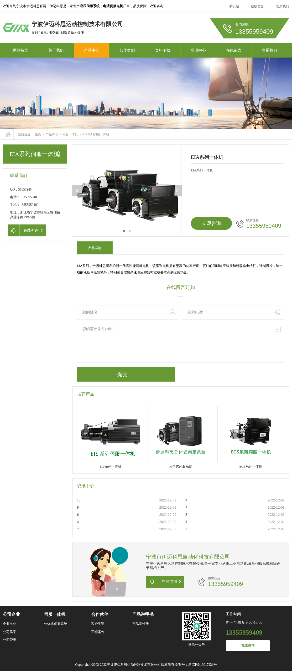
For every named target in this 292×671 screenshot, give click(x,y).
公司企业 (11, 614)
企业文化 (9, 624)
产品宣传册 (140, 624)
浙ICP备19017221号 (202, 664)
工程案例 (97, 632)
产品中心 (91, 50)
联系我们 (282, 6)
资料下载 (162, 50)
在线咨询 (248, 645)
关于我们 (56, 50)
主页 (38, 134)
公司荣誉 (9, 640)
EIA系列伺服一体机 (95, 134)
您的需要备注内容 (180, 342)
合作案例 (127, 50)
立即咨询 (211, 223)
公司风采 (9, 632)
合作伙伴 (99, 614)
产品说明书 (143, 614)
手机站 (234, 6)
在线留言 (257, 6)
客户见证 (97, 624)
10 (78, 500)
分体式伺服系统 (55, 624)
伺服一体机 (70, 134)
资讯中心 (198, 50)
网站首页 (20, 50)
